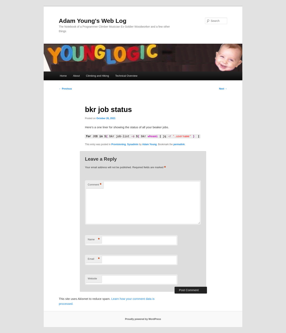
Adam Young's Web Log (92, 20)
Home (63, 75)
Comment (94, 185)
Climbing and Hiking (97, 75)
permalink (179, 144)
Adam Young (149, 144)
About (76, 75)
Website (92, 278)
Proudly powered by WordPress (143, 319)
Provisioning (118, 144)
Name (94, 239)
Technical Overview (126, 75)
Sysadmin (132, 144)
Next (223, 88)
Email (94, 259)
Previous (65, 88)
